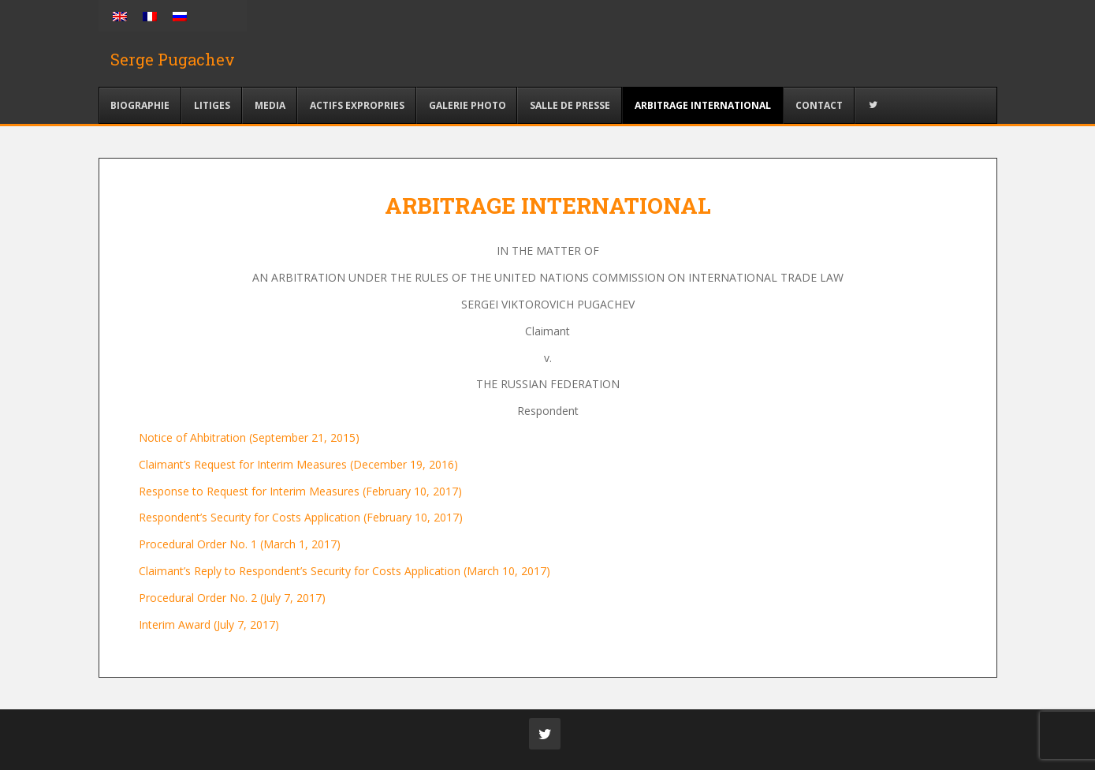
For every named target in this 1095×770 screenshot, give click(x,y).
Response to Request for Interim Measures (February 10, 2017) (300, 491)
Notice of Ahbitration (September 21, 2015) (249, 437)
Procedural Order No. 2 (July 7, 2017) (232, 597)
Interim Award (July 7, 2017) (209, 624)
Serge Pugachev (172, 59)
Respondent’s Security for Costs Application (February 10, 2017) (301, 517)
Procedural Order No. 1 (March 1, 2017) (240, 543)
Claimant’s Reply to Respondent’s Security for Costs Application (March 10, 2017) (344, 570)
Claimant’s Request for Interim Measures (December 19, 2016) (298, 464)
